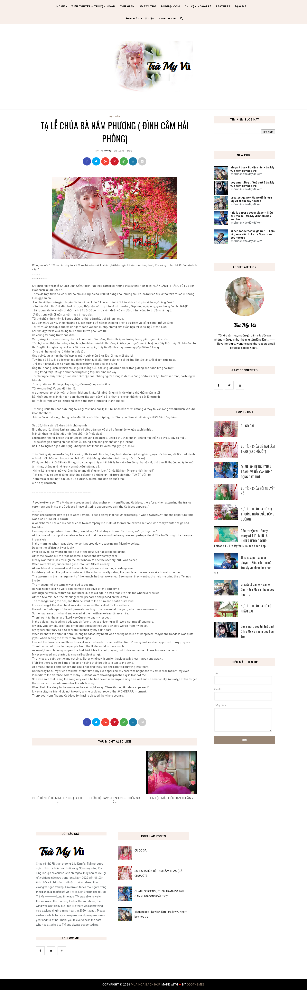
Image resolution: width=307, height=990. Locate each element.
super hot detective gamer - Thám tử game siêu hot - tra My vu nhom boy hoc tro (252, 234)
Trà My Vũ (105, 150)
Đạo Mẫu (242, 6)
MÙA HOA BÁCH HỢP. (146, 984)
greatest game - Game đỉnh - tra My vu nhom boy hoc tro (251, 199)
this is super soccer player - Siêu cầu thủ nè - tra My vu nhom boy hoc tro (251, 216)
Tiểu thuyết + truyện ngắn (93, 6)
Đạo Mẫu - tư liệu (140, 18)
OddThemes (196, 984)
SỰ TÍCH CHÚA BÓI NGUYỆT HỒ (258, 491)
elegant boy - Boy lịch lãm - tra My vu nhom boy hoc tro (252, 169)
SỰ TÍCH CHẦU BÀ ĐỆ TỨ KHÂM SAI (256, 608)
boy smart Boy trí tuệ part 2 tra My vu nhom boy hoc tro (252, 184)
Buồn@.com (170, 6)
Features (223, 6)
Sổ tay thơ (147, 6)
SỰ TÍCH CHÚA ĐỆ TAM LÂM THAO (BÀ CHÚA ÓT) (258, 449)
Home (62, 6)
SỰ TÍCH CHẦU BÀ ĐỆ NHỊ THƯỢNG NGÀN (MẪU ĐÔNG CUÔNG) (257, 514)
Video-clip (167, 18)
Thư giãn (127, 6)
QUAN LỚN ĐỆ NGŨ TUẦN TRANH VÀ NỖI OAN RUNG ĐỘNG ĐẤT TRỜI (256, 471)
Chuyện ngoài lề (197, 6)
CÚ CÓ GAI (247, 425)
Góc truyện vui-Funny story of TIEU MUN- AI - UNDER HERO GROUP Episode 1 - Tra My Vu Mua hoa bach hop (242, 538)
